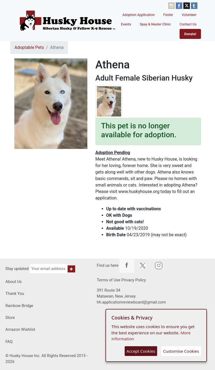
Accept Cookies (141, 351)
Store (10, 317)
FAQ (9, 341)
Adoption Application (139, 15)
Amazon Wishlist (20, 329)
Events (126, 24)
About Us (13, 281)
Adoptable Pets (29, 47)
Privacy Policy (133, 280)
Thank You (14, 293)
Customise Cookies (181, 351)
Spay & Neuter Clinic (155, 24)
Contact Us (188, 24)
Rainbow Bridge (19, 305)
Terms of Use (108, 280)
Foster (168, 15)
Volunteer (189, 15)
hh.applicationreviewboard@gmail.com (131, 302)
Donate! (190, 34)
